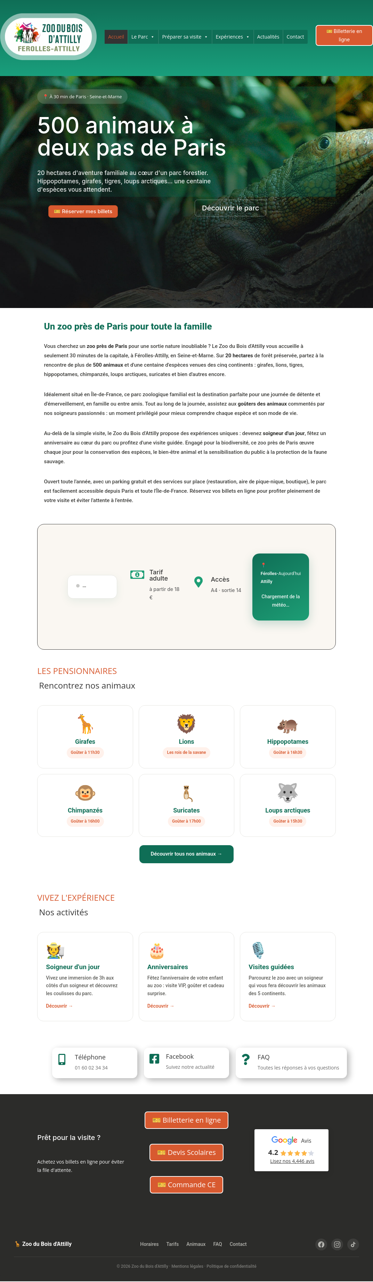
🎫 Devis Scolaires (186, 1152)
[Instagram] (337, 1244)
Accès (220, 579)
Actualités (268, 36)
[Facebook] (321, 1244)
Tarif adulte (158, 575)
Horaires (149, 1244)
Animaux (195, 1244)
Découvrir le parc (230, 208)
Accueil (116, 36)
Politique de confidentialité (231, 1266)
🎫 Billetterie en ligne (344, 35)
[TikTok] (353, 1244)
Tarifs (172, 1244)
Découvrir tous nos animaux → (186, 854)
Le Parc (143, 37)
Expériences (233, 37)
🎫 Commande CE (186, 1184)
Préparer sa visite (185, 37)
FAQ (264, 1057)
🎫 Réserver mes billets (83, 211)
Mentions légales (187, 1266)
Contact (295, 36)
